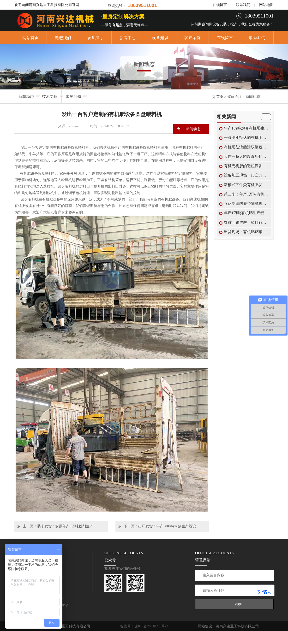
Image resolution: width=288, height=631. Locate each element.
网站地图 (266, 5)
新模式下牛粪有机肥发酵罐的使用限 (246, 185)
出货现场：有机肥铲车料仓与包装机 (246, 232)
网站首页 (30, 37)
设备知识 (160, 37)
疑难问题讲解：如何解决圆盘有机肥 (246, 222)
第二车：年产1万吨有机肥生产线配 (246, 194)
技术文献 (49, 96)
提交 (238, 604)
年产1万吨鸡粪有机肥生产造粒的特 (246, 128)
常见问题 (73, 96)
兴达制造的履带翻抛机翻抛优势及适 (246, 203)
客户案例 (192, 37)
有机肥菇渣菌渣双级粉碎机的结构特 (246, 147)
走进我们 (63, 37)
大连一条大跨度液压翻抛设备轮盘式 (246, 156)
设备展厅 (95, 37)
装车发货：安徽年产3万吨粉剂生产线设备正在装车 (68, 526)
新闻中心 (128, 37)
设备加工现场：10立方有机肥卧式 (246, 175)
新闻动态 (253, 97)
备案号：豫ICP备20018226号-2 (144, 626)
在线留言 (220, 5)
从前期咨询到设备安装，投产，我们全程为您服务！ (232, 24)
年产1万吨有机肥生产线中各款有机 (246, 213)
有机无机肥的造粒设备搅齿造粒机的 (246, 166)
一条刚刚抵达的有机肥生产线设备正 (246, 138)
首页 (219, 97)
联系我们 (243, 5)
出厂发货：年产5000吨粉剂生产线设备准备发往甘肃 (169, 526)
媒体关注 (234, 97)
